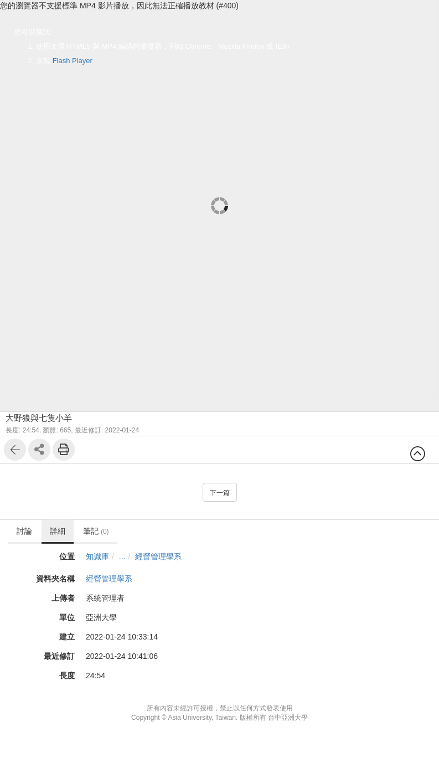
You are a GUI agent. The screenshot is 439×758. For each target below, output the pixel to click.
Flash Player (72, 60)
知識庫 (97, 556)
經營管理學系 (158, 556)
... (122, 556)
